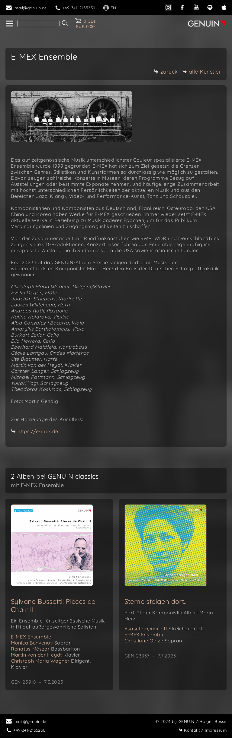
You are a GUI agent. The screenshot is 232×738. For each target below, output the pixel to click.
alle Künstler (201, 71)
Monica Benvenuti (41, 643)
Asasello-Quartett (164, 629)
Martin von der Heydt (45, 655)
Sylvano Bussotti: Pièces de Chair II (53, 605)
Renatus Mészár (45, 649)
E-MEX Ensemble (31, 637)
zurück (166, 71)
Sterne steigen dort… (156, 601)
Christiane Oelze (153, 641)
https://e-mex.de (38, 431)
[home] (9, 24)
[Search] (38, 23)
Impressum (203, 730)
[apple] (224, 7)
